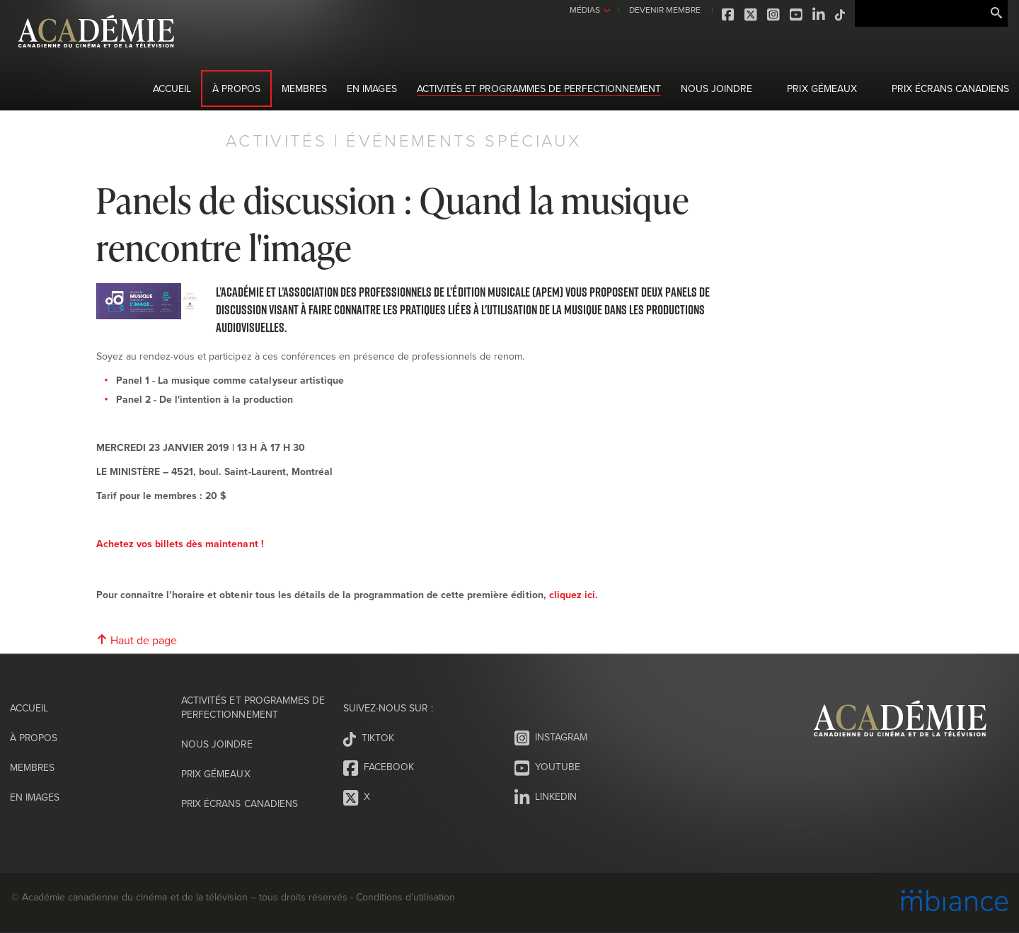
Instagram (771, 15)
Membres (304, 88)
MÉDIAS (582, 10)
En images (371, 88)
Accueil (172, 88)
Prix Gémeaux (821, 88)
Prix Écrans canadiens (950, 88)
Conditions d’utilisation (405, 897)
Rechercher (996, 13)
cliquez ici (572, 595)
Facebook (726, 15)
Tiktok (838, 15)
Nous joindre (716, 88)
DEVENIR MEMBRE (661, 10)
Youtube (794, 15)
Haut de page (136, 640)
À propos (236, 88)
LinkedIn (817, 15)
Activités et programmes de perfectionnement (539, 88)
